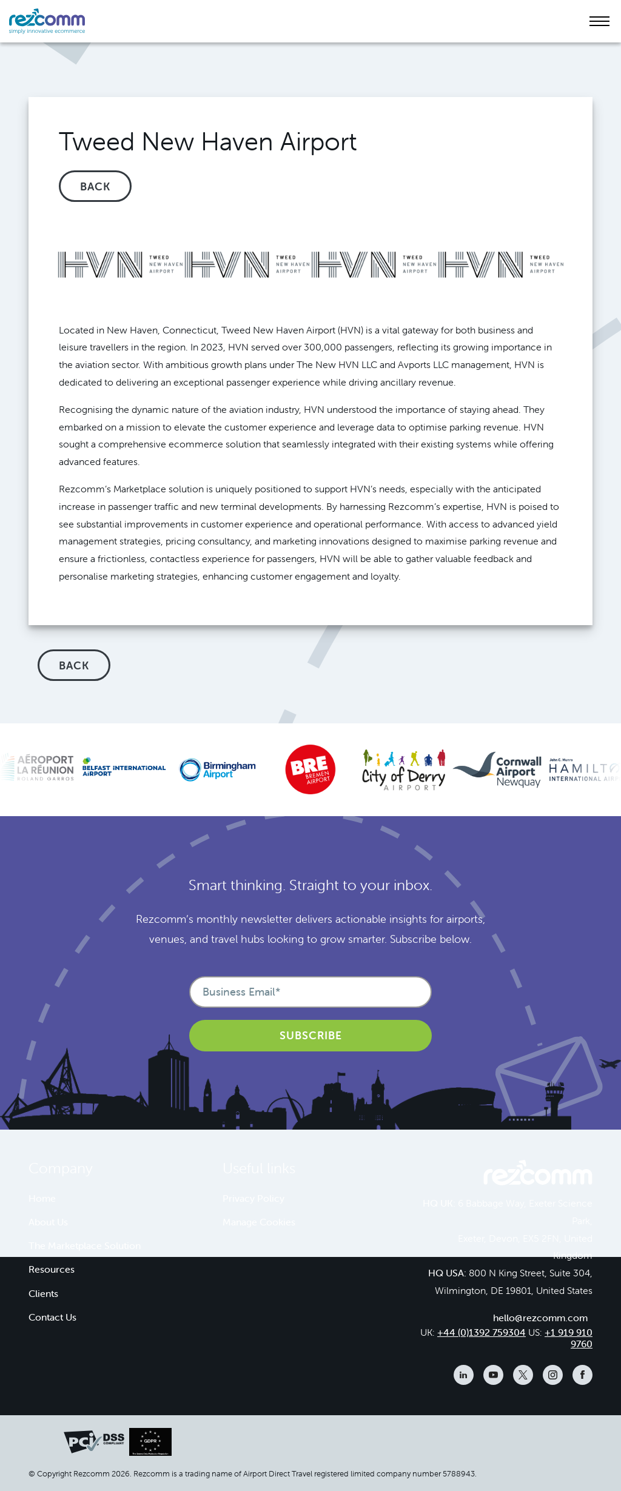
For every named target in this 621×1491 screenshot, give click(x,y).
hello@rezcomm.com (540, 1318)
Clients (43, 1293)
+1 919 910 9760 (568, 1338)
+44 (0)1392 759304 (481, 1332)
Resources (52, 1269)
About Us (48, 1222)
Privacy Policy (253, 1198)
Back (95, 186)
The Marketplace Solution (85, 1245)
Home (42, 1198)
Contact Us (52, 1317)
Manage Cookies (259, 1222)
